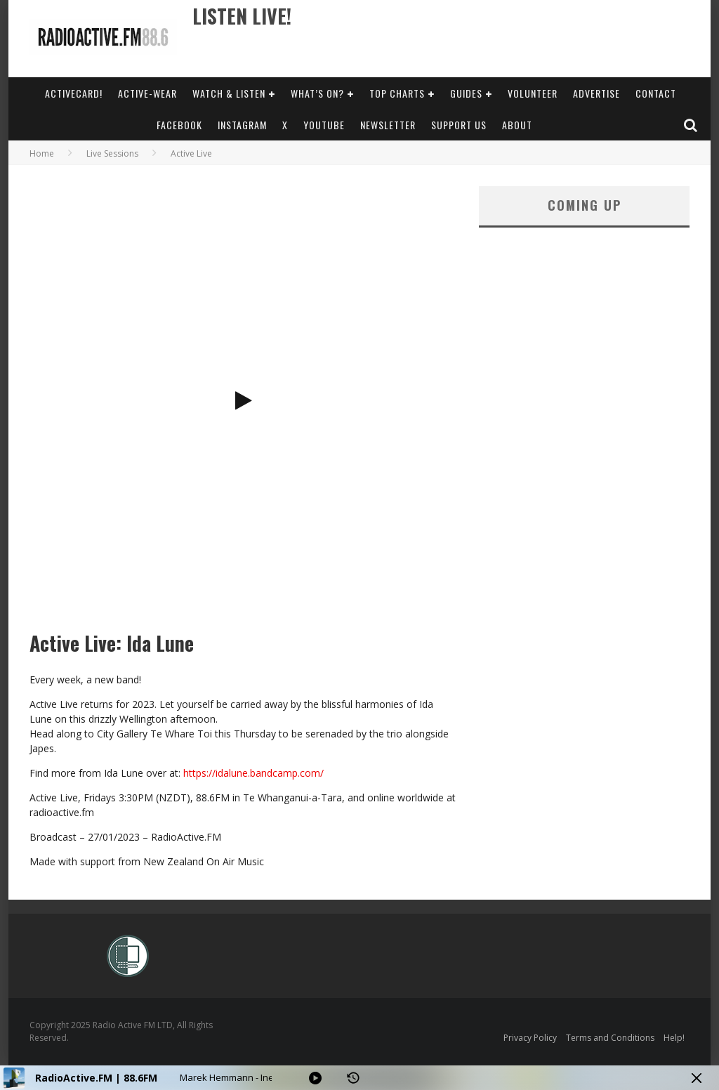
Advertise (596, 93)
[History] (353, 1078)
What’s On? (317, 93)
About (517, 124)
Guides (466, 93)
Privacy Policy (530, 1038)
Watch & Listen (228, 93)
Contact (655, 93)
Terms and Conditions (610, 1038)
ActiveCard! (74, 93)
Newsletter (388, 124)
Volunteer (533, 93)
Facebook (179, 124)
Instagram (242, 124)
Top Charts (397, 93)
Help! (674, 1038)
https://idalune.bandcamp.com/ (253, 773)
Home (41, 153)
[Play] (315, 1078)
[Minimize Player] (696, 1078)
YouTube (324, 124)
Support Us (459, 124)
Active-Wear (147, 93)
